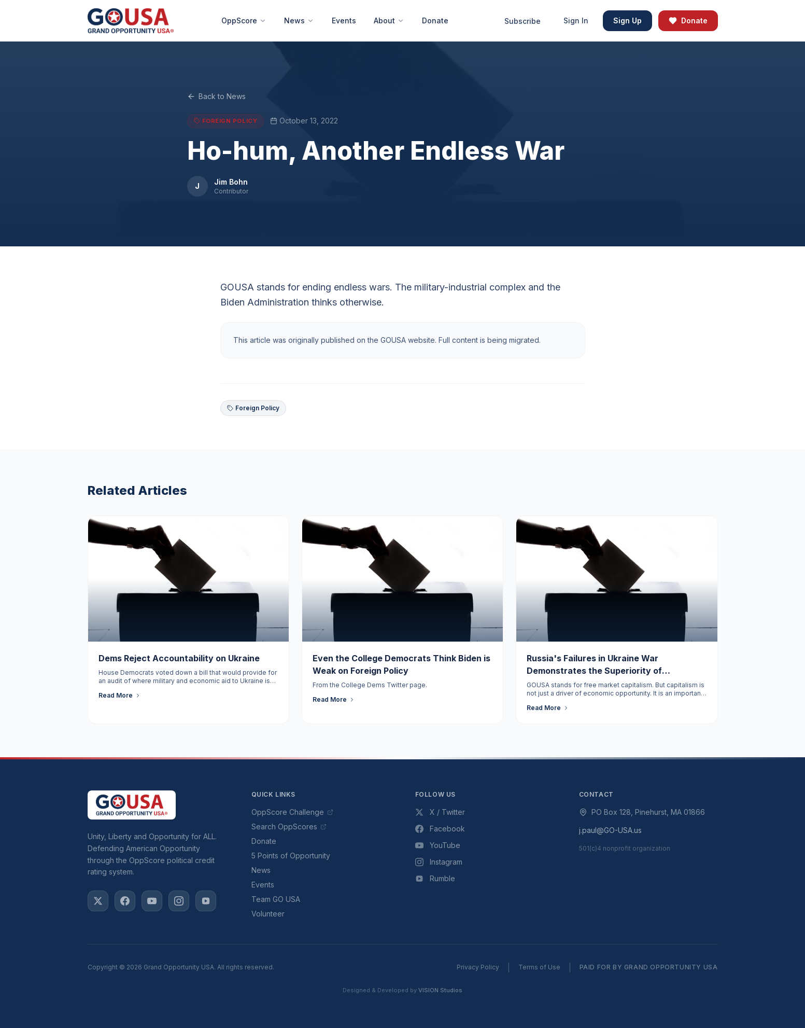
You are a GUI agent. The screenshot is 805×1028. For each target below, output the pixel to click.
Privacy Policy (478, 967)
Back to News (216, 96)
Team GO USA (275, 899)
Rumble (435, 878)
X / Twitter (440, 812)
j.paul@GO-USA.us (610, 830)
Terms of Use (539, 967)
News (261, 870)
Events (262, 884)
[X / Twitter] (98, 901)
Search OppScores (289, 826)
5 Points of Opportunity (290, 855)
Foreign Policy (253, 408)
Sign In (575, 20)
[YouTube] (152, 901)
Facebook (440, 828)
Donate (688, 20)
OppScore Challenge (292, 812)
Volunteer (268, 913)
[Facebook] (125, 901)
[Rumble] (205, 901)
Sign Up (627, 20)
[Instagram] (178, 901)
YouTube (437, 845)
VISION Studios (440, 990)
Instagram (438, 861)
